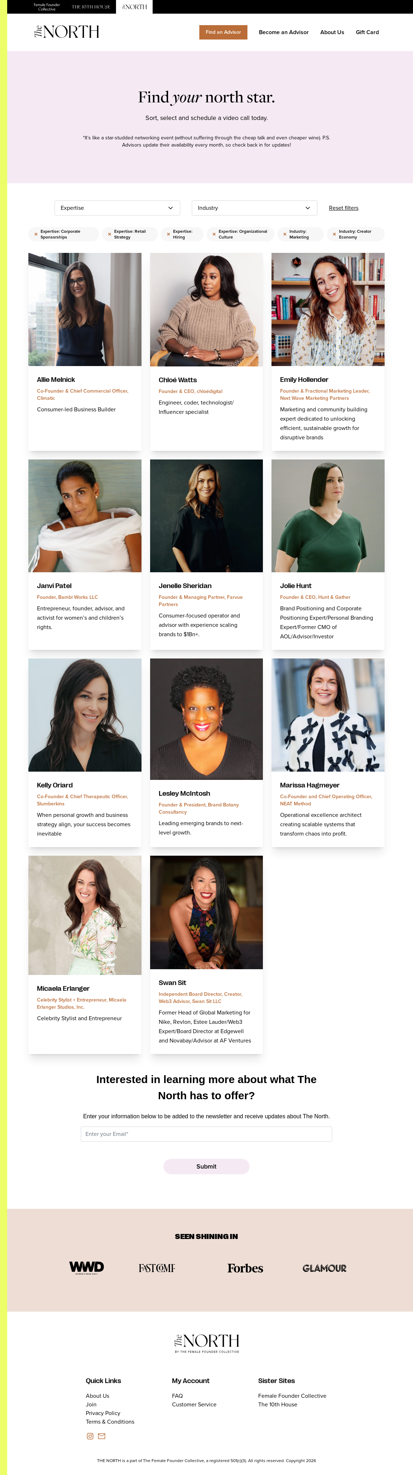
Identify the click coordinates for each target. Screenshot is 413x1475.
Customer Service (194, 1404)
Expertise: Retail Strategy (127, 234)
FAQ (177, 1396)
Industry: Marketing (296, 234)
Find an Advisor (223, 32)
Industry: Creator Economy (352, 234)
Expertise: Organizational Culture (239, 234)
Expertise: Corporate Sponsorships (57, 234)
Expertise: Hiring (179, 234)
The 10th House (277, 1404)
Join (91, 1404)
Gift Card (367, 32)
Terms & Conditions (110, 1422)
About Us (332, 32)
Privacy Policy (103, 1413)
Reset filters (343, 208)
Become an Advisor (284, 32)
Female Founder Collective (292, 1396)
